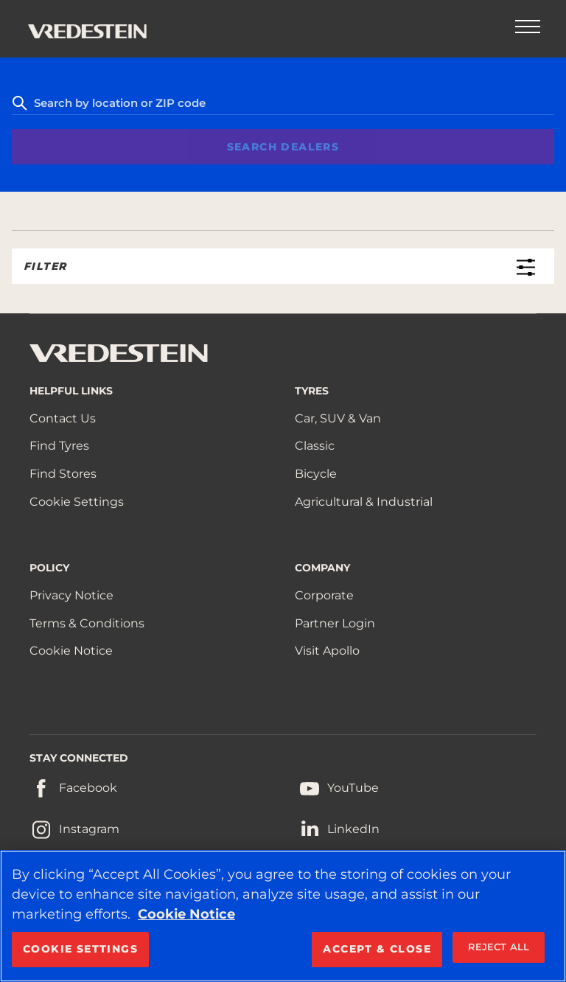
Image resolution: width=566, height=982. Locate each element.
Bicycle (316, 474)
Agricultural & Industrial (364, 502)
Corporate (324, 595)
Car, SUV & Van (338, 418)
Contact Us (62, 418)
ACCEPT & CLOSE (377, 948)
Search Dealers (283, 146)
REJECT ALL (498, 947)
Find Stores (63, 474)
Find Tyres (59, 446)
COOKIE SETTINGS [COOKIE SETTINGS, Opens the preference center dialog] (80, 948)
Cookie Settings (76, 502)
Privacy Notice (71, 595)
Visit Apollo (327, 651)
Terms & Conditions (86, 623)
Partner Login (335, 623)
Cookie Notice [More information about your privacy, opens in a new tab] (186, 914)
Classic (315, 446)
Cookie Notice (71, 651)
